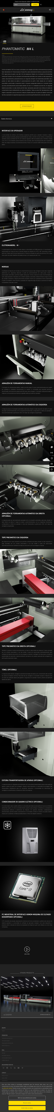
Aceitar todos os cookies (27, 1108)
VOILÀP (3, 1030)
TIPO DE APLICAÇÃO (6, 1040)
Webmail (3, 1053)
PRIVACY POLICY (5, 1075)
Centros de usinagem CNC (8, 63)
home (3, 55)
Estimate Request (27, 106)
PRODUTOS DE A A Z (5, 1045)
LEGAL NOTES (4, 1078)
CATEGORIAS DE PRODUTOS (7, 1038)
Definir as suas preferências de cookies (27, 1097)
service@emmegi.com (6, 1055)
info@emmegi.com (5, 1060)
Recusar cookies (27, 1102)
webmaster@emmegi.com (7, 1057)
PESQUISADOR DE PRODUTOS (7, 1043)
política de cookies (7, 1088)
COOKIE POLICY (5, 1080)
